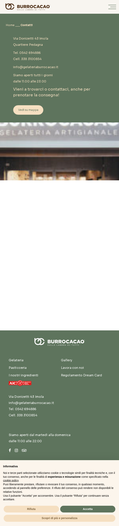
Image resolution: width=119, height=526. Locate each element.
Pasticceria (18, 368)
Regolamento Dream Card (81, 375)
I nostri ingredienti (23, 375)
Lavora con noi (72, 368)
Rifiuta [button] (31, 509)
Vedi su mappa (28, 110)
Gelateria (16, 360)
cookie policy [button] (10, 480)
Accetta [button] (88, 509)
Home (10, 25)
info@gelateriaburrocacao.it (35, 67)
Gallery (66, 360)
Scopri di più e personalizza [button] (59, 518)
